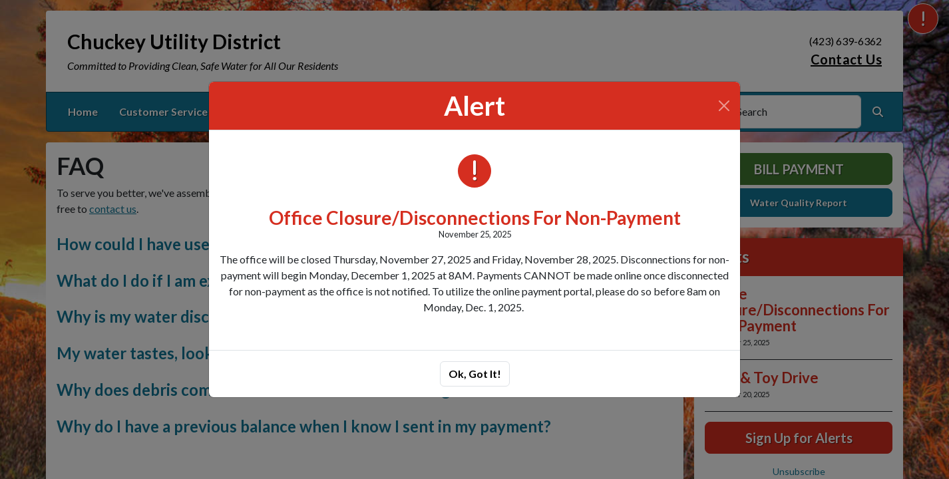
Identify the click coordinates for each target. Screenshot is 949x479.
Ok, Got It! (475, 373)
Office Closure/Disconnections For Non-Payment (475, 217)
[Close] (724, 105)
